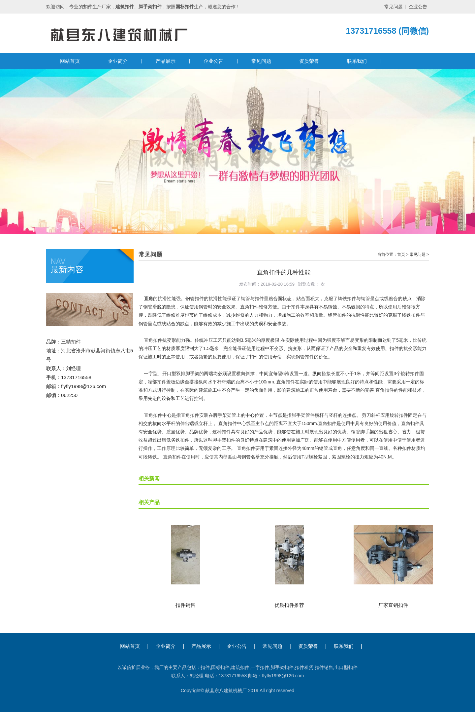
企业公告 (418, 6)
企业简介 (118, 61)
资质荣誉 (309, 61)
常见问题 (393, 6)
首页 (401, 254)
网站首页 (70, 61)
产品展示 (165, 61)
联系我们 (357, 61)
